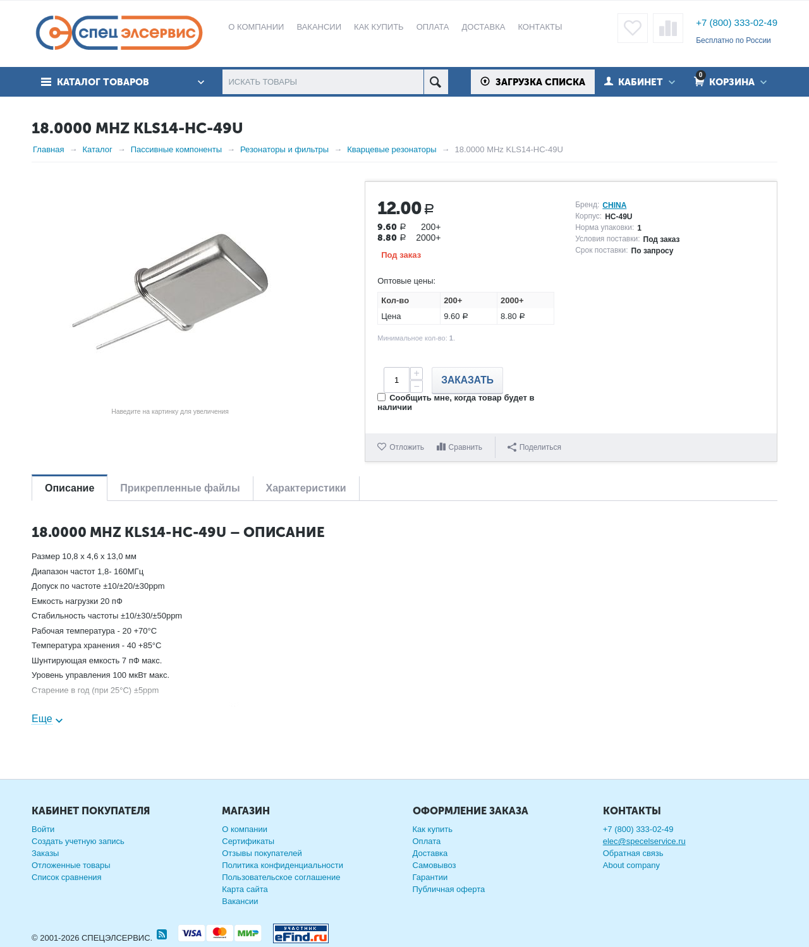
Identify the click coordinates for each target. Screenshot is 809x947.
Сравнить (465, 447)
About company (631, 865)
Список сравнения (67, 877)
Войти (43, 829)
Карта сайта (244, 889)
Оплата (427, 841)
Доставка (430, 853)
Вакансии (240, 901)
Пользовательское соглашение (281, 877)
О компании (244, 829)
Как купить (433, 829)
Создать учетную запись (78, 841)
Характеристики (306, 488)
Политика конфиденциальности (282, 865)
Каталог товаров (103, 82)
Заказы (45, 853)
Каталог (97, 149)
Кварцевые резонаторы (391, 149)
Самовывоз (434, 865)
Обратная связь (633, 853)
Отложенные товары (71, 865)
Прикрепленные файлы (180, 488)
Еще (42, 718)
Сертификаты (248, 841)
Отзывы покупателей (262, 853)
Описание (69, 488)
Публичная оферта (449, 889)
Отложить (406, 447)
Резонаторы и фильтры (284, 149)
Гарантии (430, 877)
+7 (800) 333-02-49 (736, 22)
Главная (48, 149)
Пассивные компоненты (176, 149)
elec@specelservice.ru (644, 841)
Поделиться (534, 447)
